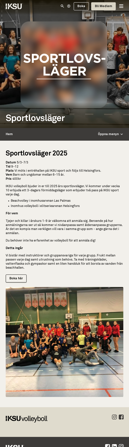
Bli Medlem (103, 6)
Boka (81, 6)
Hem (9, 134)
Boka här (16, 278)
